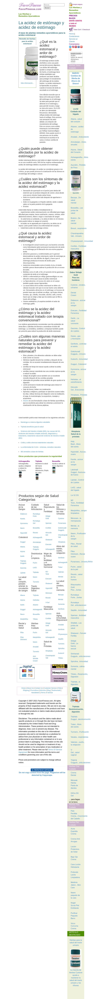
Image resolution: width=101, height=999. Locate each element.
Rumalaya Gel (36, 522)
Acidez (76, 55)
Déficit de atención (76, 57)
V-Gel (47, 602)
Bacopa (60, 595)
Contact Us (39, 688)
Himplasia (48, 651)
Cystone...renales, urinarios (76, 286)
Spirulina (61, 648)
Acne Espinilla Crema (74, 831)
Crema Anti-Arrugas (75, 840)
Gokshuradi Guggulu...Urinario (76, 353)
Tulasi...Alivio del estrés (76, 725)
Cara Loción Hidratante (76, 866)
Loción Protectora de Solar (75, 849)
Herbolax (36, 600)
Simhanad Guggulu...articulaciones (76, 655)
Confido (48, 528)
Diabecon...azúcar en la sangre (76, 303)
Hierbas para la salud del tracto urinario (76, 942)
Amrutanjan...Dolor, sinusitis (76, 143)
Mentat (60, 577)
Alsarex (25, 401)
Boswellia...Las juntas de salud (76, 210)
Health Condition (76, 54)
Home (23, 688)
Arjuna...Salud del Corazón (76, 151)
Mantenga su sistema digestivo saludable (35, 422)
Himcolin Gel (48, 534)
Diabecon (23, 514)
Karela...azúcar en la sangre (76, 462)
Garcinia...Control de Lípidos (76, 329)
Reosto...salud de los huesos (76, 577)
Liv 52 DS (75, 495)
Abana (22, 547)
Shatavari (48, 540)
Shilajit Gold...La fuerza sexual (74, 645)
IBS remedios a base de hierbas (32, 452)
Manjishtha (24, 619)
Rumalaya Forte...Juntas (76, 596)
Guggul (22, 542)
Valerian (61, 572)
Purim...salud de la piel (76, 568)
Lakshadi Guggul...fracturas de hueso (76, 472)
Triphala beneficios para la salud (32, 427)
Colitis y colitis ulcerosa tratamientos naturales (37, 442)
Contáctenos (74, 36)
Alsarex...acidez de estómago (76, 129)
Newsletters (35, 693)
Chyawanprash (62, 634)
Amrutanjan (36, 542)
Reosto (35, 533)
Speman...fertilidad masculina (76, 616)
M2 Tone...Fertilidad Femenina (76, 503)
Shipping (26, 690)
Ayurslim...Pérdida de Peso (76, 166)
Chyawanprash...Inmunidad (76, 241)
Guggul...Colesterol (76, 364)
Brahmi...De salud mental (75, 220)
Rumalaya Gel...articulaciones (76, 604)
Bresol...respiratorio (76, 228)
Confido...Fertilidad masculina (76, 247)
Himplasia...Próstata (76, 395)
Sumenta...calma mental (76, 667)
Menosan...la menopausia (76, 519)
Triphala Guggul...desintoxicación (76, 718)
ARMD (76, 61)
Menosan (48, 593)
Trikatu (35, 619)
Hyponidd (23, 533)
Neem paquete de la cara (75, 895)
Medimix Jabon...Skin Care (76, 885)
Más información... (27, 83)
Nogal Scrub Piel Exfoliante (75, 905)
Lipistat (22, 573)
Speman (48, 523)
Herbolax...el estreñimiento (76, 381)
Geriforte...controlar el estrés (76, 345)
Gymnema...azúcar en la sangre (76, 371)
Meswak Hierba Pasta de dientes (74, 784)
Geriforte (61, 558)
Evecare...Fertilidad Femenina (76, 312)
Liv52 (35, 567)
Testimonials (56, 690)
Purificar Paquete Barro (74, 915)
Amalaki (36, 647)
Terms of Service (47, 693)
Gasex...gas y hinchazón (75, 337)
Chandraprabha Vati (49, 657)
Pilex (22, 632)
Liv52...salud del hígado (76, 489)
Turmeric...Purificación (76, 732)
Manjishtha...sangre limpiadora (76, 512)
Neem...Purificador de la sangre (76, 536)
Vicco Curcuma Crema (74, 926)
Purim (35, 563)
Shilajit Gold (47, 517)
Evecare (48, 544)
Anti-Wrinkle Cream (35, 658)
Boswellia (36, 528)
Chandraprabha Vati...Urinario (76, 234)
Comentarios (74, 44)
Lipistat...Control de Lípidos (76, 481)
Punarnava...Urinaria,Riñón (76, 562)
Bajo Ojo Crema (74, 858)
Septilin (60, 639)
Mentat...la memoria (75, 527)
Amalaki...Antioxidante (76, 137)
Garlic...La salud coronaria (75, 320)
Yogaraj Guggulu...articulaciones (76, 761)
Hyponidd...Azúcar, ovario (76, 453)
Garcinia (23, 568)
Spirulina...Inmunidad (76, 661)
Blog (48, 690)
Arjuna (22, 551)
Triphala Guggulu (23, 562)
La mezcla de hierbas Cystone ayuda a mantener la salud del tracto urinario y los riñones (75, 972)
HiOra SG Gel (75, 794)
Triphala (36, 572)
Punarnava (62, 523)
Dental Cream (73, 294)
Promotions (34, 690)
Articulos (43, 690)
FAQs (60, 688)
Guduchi (61, 653)
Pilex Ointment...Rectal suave (76, 554)
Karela (22, 519)
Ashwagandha (36, 537)
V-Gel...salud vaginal (75, 752)
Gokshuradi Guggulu (62, 529)
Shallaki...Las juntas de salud (76, 625)
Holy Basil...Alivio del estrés (76, 444)
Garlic (22, 556)
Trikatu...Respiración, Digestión (76, 675)
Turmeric (36, 582)
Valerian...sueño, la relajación (76, 743)
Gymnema (24, 523)
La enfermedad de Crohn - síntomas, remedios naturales (41, 447)
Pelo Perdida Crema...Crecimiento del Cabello (76, 815)
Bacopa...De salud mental (76, 200)
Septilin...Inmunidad (76, 610)
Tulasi (60, 567)
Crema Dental (73, 774)
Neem (22, 528)
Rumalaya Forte (36, 515)
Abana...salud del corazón (76, 120)
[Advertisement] (80, 993)
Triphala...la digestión (75, 683)
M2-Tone (47, 573)
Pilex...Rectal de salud (76, 545)
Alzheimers (76, 59)
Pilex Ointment (23, 638)
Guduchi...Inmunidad (76, 359)
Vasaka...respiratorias (76, 737)
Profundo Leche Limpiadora (75, 874)
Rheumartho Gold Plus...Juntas (76, 587)
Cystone (61, 518)
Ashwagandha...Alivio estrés (76, 158)
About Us (30, 688)
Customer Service (50, 688)
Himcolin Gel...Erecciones (76, 388)
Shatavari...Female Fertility (76, 634)
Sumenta (61, 604)
